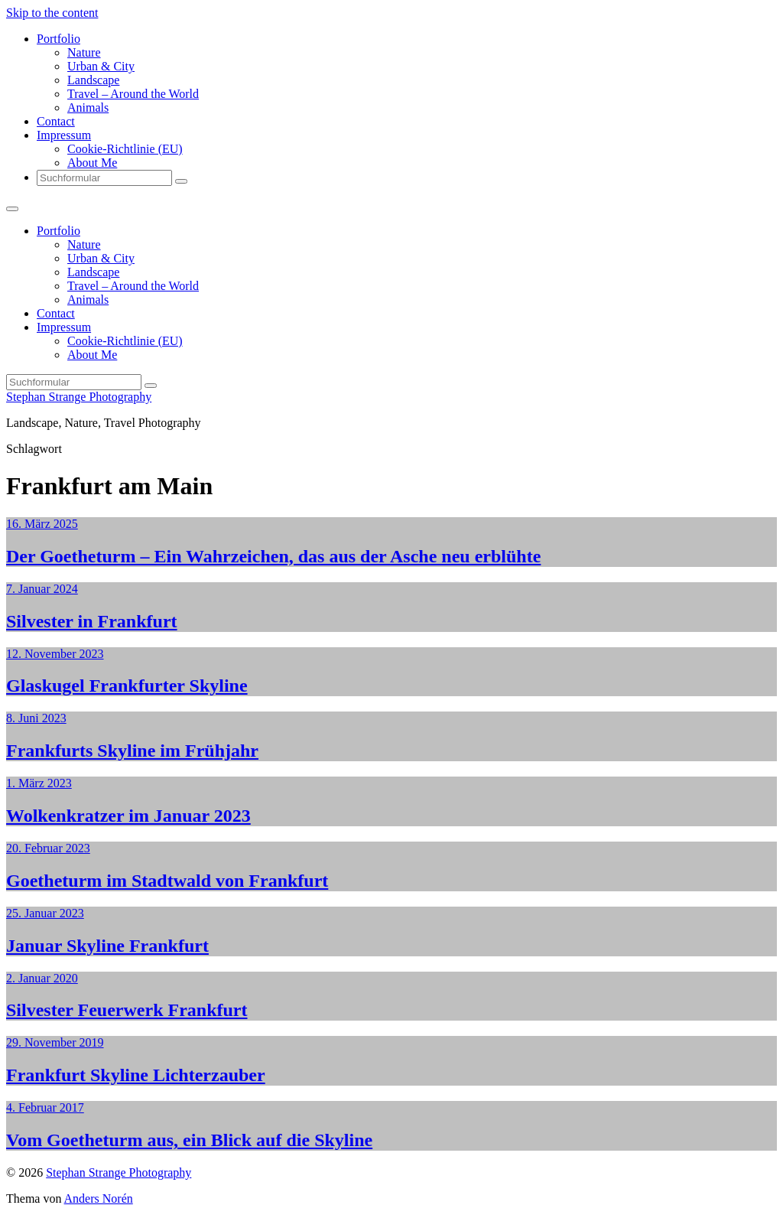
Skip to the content (52, 12)
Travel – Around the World (133, 93)
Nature (84, 52)
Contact (56, 121)
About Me (92, 162)
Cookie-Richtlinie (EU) (125, 148)
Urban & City (101, 66)
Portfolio (58, 38)
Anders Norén (98, 1198)
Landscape (93, 79)
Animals (88, 107)
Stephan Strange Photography (78, 396)
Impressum (64, 135)
